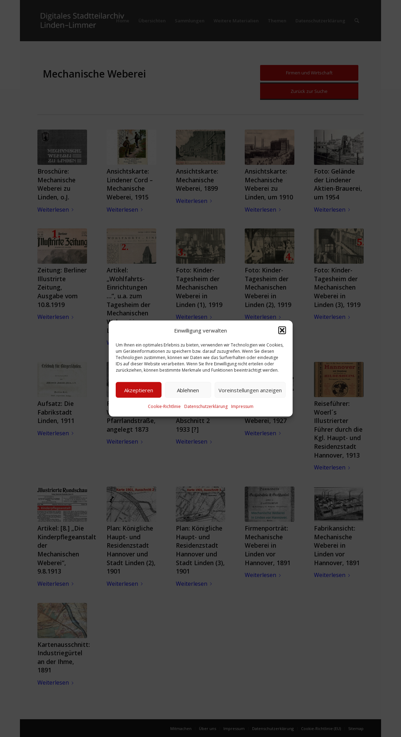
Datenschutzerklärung (206, 406)
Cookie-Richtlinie (164, 406)
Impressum (242, 406)
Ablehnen (188, 390)
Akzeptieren (138, 390)
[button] (282, 330)
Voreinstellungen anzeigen (250, 390)
